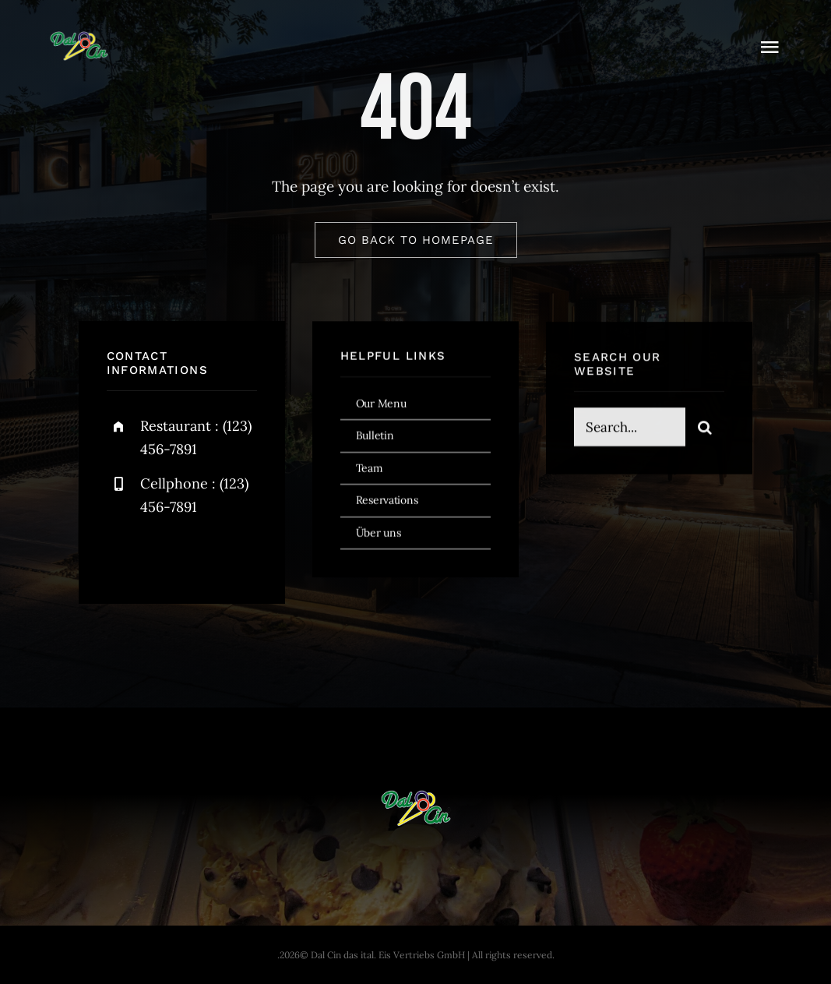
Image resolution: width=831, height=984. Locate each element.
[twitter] (167, 554)
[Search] (704, 429)
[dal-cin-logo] (79, 38)
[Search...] (630, 429)
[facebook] (124, 554)
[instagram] (209, 554)
